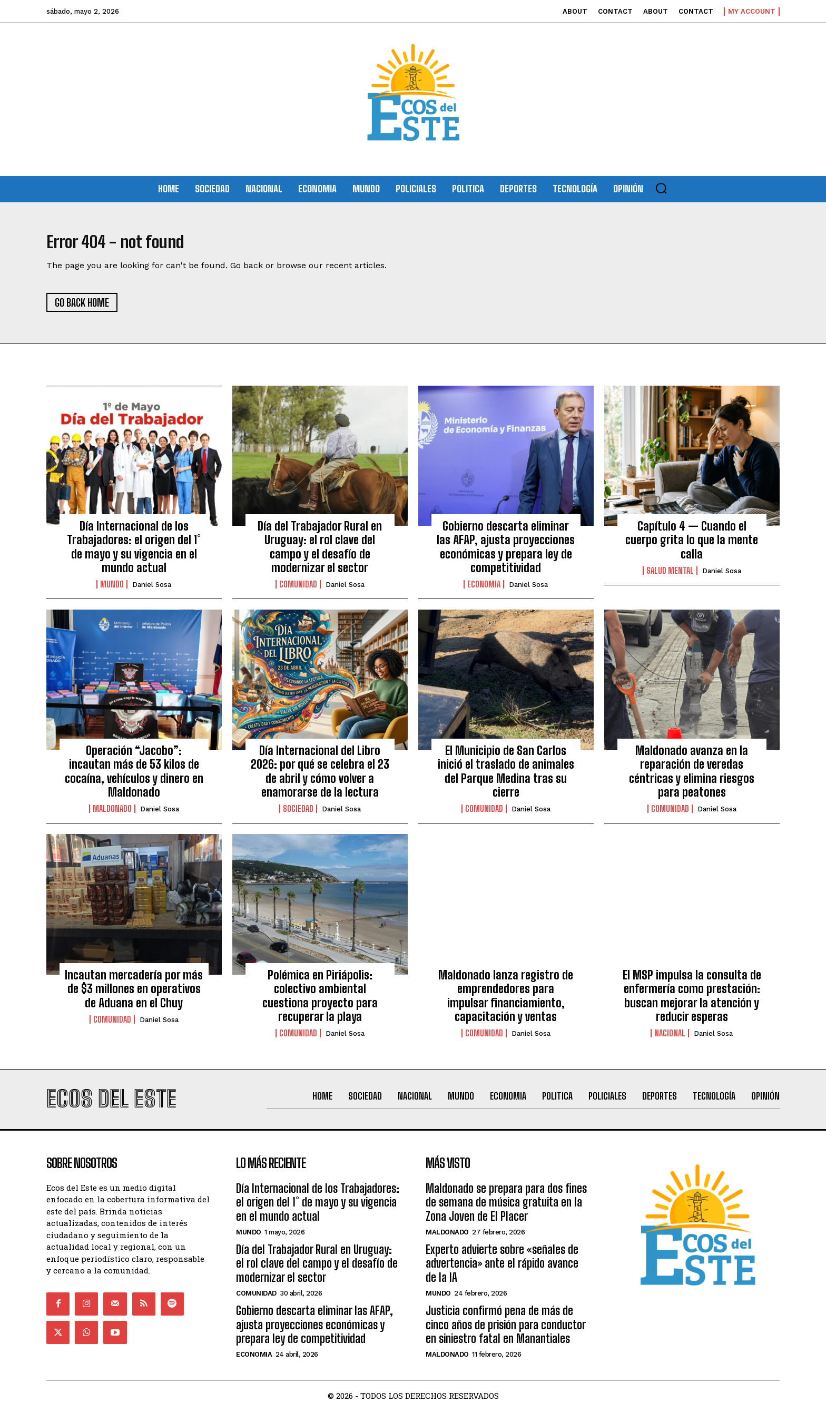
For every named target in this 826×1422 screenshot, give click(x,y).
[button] (661, 188)
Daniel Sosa (151, 590)
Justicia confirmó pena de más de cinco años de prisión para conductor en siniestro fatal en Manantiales (506, 1336)
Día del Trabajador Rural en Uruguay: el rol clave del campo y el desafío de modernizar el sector (320, 552)
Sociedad (298, 814)
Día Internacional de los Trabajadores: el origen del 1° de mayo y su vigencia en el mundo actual (134, 552)
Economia (483, 590)
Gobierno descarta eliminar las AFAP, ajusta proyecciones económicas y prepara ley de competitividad (506, 552)
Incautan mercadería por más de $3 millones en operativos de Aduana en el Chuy (134, 994)
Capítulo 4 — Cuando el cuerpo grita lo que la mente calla (691, 545)
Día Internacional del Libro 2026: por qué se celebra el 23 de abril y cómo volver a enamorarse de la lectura (320, 777)
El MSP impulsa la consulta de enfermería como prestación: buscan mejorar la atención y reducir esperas (692, 1001)
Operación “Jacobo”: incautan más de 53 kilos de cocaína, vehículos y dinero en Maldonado (134, 777)
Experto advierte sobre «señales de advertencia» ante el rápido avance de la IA (502, 1274)
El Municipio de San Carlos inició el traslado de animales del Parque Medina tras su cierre (506, 777)
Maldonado (112, 814)
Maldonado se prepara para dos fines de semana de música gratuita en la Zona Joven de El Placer (506, 1213)
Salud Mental (670, 576)
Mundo (112, 590)
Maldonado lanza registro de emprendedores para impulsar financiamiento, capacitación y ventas (505, 1001)
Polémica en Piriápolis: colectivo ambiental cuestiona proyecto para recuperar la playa (320, 1001)
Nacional (669, 1039)
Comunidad (298, 590)
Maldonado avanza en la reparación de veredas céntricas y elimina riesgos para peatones (691, 777)
